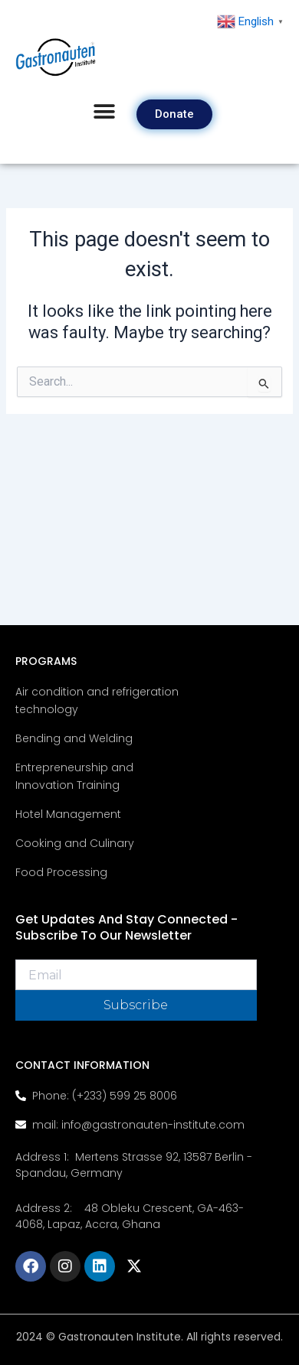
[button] (104, 112)
